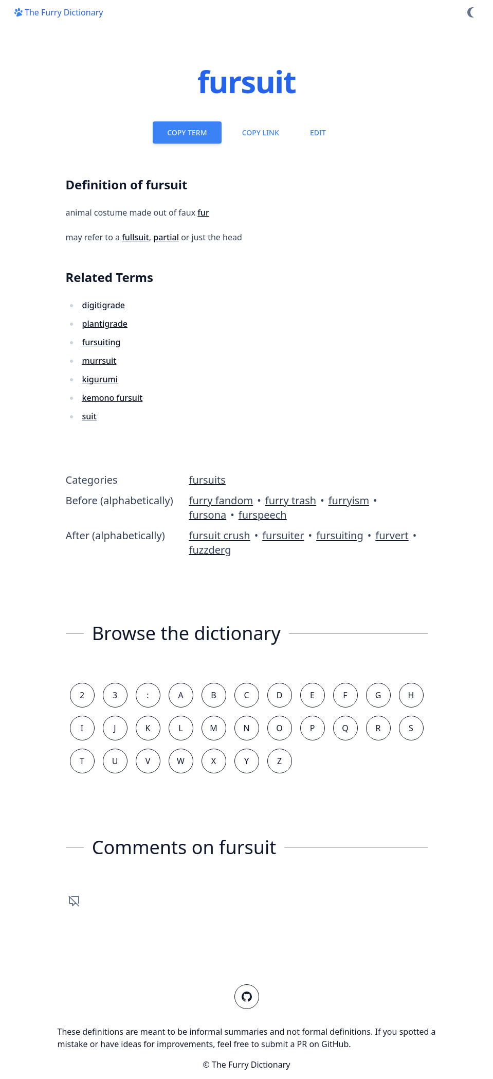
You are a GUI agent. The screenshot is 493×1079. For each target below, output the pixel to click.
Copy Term (187, 132)
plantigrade (105, 323)
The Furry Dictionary (57, 12)
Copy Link (260, 132)
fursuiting (101, 342)
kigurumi (100, 379)
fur (203, 212)
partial (166, 237)
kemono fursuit (112, 397)
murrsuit (99, 360)
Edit (318, 132)
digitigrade (103, 305)
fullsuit (135, 237)
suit (89, 416)
